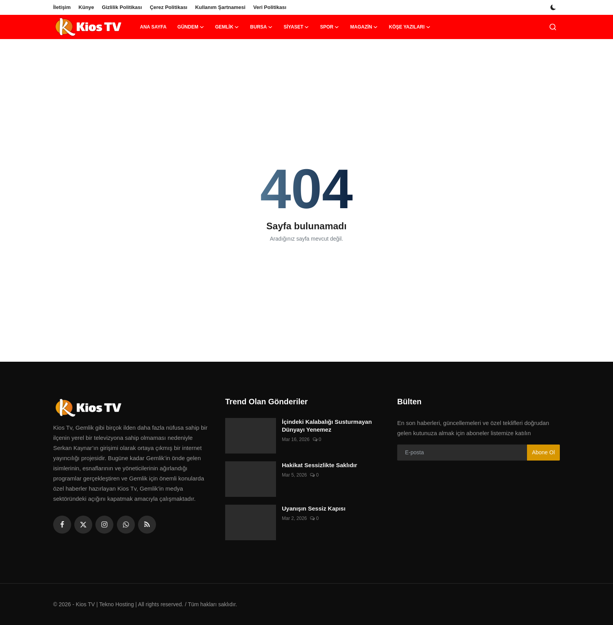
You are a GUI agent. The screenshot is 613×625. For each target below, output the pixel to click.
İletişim (62, 7)
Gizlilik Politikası (122, 7)
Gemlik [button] (227, 27)
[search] (553, 27)
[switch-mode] (554, 7)
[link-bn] (306, 64)
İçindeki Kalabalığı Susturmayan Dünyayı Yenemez (327, 425)
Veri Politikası (270, 7)
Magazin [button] (364, 27)
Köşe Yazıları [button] (409, 27)
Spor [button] (329, 27)
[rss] (147, 525)
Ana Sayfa (153, 27)
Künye (86, 7)
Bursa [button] (261, 27)
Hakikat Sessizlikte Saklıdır (319, 465)
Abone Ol (543, 452)
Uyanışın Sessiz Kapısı (314, 508)
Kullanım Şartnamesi (220, 7)
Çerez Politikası (168, 7)
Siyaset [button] (296, 27)
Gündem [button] (190, 27)
